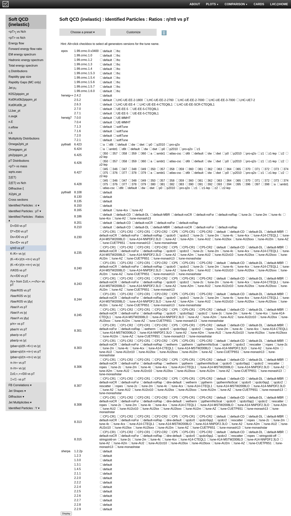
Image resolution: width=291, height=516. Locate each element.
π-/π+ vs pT (18, 362)
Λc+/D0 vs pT (19, 275)
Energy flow (16, 43)
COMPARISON (236, 4)
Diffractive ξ (16, 188)
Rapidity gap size (20, 76)
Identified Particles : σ (23, 205)
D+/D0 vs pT (18, 225)
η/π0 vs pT (17, 248)
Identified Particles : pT (24, 211)
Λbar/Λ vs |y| (18, 312)
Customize (134, 32)
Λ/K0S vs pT (18, 270)
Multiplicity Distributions (24, 138)
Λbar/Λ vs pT (18, 307)
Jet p (13, 88)
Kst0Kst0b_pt (17, 105)
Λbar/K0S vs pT (20, 290)
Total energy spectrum (23, 65)
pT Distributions (19, 160)
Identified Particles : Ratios (26, 216)
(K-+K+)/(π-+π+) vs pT (25, 259)
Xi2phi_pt (15, 194)
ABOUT (194, 4)
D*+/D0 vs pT (19, 231)
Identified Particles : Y (23, 408)
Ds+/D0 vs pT (19, 237)
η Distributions (18, 71)
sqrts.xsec (15, 171)
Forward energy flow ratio (25, 48)
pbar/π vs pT (18, 329)
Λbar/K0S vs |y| (20, 296)
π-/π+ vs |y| (17, 368)
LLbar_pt (14, 110)
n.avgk (13, 116)
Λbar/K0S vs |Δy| (21, 301)
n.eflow (13, 127)
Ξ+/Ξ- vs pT (18, 379)
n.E (11, 121)
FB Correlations (19, 385)
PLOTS (212, 4)
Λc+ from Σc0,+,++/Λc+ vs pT (27, 283)
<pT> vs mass (18, 166)
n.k (10, 132)
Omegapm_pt (18, 149)
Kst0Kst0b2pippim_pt (23, 99)
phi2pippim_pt (18, 155)
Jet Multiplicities (19, 402)
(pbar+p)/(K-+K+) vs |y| (25, 346)
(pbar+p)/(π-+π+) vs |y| (25, 357)
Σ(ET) (12, 177)
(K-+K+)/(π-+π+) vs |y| (25, 264)
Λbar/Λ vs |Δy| (19, 318)
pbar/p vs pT (18, 334)
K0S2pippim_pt (19, 94)
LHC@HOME (279, 4)
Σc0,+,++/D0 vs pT (22, 373)
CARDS (259, 4)
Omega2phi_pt (18, 144)
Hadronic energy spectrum (26, 60)
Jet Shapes (16, 390)
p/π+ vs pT (17, 323)
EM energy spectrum (22, 54)
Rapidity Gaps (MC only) (25, 82)
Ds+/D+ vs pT (19, 242)
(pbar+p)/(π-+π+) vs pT (25, 351)
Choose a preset (81, 32)
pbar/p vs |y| (18, 340)
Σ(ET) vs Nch (17, 183)
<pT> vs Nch (17, 32)
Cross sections (18, 199)
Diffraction (15, 396)
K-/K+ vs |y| (17, 253)
